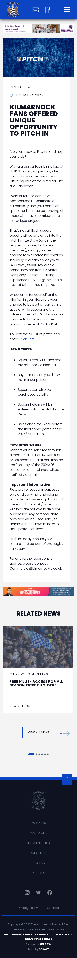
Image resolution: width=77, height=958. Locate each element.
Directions (38, 853)
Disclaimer (12, 934)
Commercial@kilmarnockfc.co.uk (36, 568)
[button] (65, 733)
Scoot (44, 949)
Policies (38, 873)
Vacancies (38, 832)
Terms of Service (35, 934)
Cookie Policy (61, 934)
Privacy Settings (38, 939)
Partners (38, 822)
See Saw (45, 944)
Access (38, 863)
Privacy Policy (28, 908)
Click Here (27, 339)
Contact (53, 908)
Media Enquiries (38, 842)
